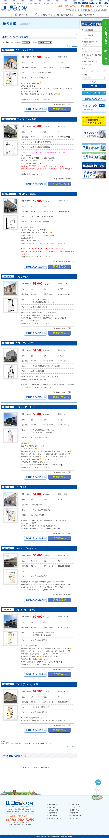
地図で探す (52, 807)
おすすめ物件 (53, 813)
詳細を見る (59, 109)
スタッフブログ (75, 804)
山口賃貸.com (14, 8)
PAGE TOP (98, 782)
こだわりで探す (53, 810)
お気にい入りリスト (94, 99)
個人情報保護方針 (102, 10)
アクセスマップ (73, 10)
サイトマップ (74, 818)
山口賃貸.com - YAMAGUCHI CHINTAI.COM (20, 803)
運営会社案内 (87, 10)
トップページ (53, 804)
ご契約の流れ (53, 815)
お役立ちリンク (75, 810)
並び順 (34, 42)
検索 (94, 86)
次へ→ (74, 46)
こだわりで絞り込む (94, 93)
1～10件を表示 (16, 42)
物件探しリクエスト (94, 121)
